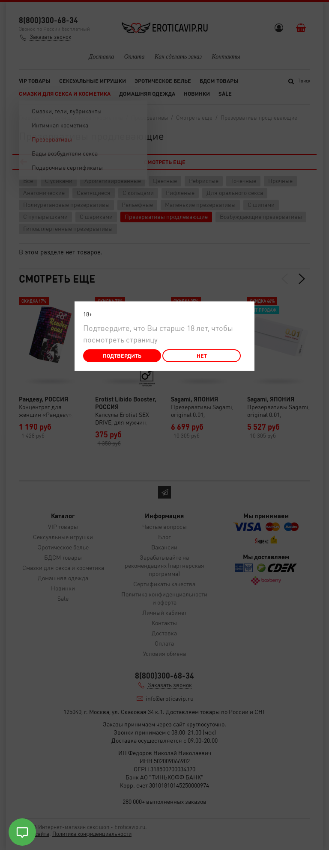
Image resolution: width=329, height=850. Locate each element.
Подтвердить (122, 355)
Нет (202, 355)
